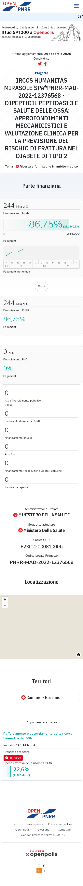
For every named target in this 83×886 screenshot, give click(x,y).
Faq (15, 824)
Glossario (43, 830)
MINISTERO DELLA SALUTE (41, 514)
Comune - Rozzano (40, 697)
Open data (22, 830)
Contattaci (64, 830)
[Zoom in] (5, 599)
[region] (41, 627)
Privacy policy (34, 824)
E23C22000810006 (41, 546)
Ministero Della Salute (41, 530)
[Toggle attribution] (78, 654)
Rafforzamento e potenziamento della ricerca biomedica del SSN (37, 735)
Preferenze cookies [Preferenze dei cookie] (60, 824)
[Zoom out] (5, 605)
